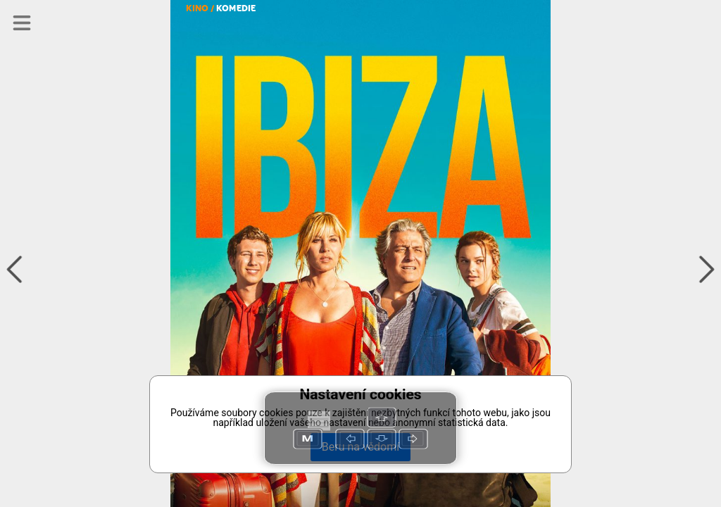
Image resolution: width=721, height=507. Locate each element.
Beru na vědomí (360, 446)
